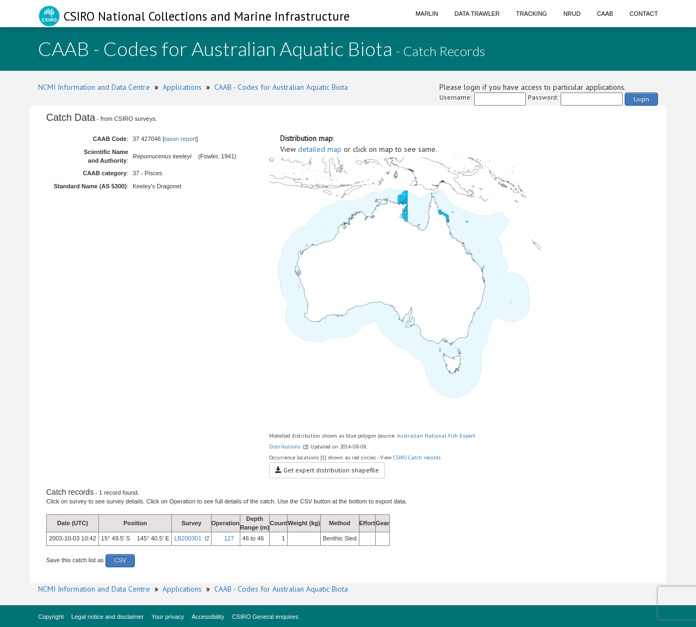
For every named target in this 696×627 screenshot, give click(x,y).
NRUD (572, 13)
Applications (182, 87)
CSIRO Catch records (416, 457)
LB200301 (187, 538)
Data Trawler (477, 13)
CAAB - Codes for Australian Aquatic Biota (281, 87)
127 (229, 538)
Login (641, 99)
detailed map (319, 149)
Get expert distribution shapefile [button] (327, 470)
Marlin (426, 13)
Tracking (531, 13)
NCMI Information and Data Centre (94, 87)
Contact (644, 13)
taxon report (180, 139)
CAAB (605, 13)
